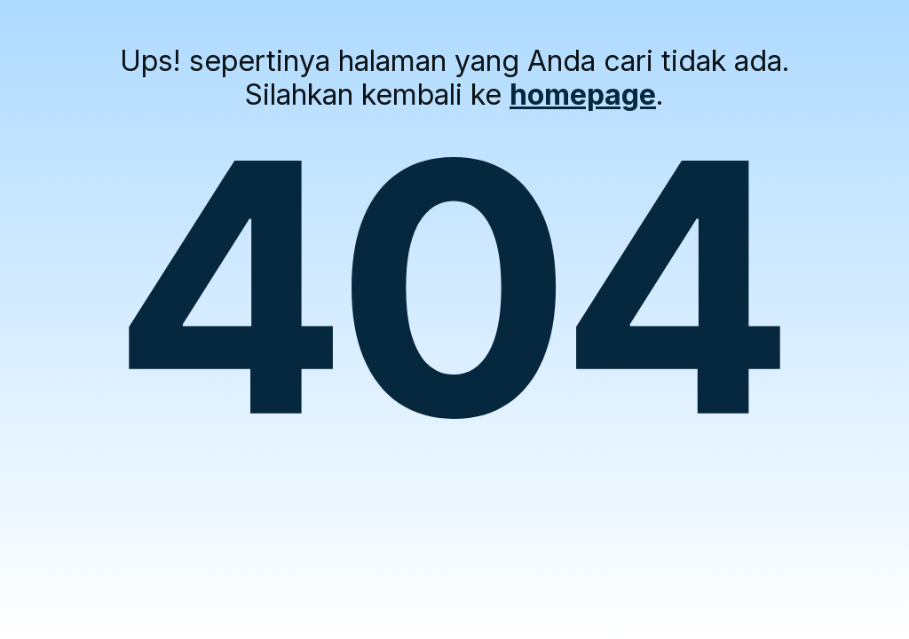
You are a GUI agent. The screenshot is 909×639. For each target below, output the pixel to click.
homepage (583, 94)
